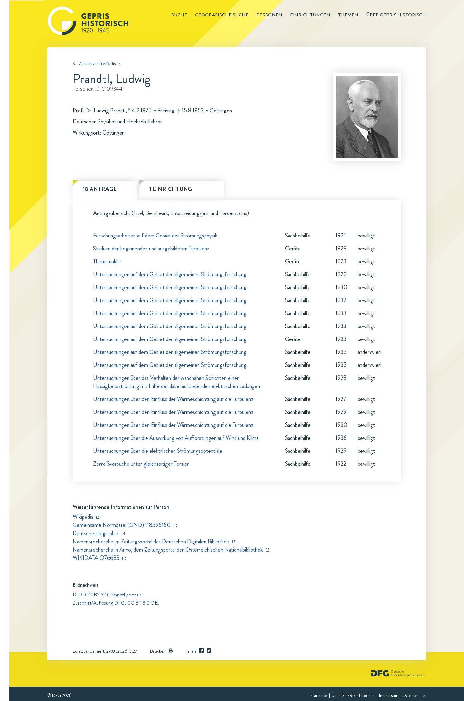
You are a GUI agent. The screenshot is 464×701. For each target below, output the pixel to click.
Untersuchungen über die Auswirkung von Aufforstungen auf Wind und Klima (176, 438)
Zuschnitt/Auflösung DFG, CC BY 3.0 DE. (116, 603)
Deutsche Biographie (95, 533)
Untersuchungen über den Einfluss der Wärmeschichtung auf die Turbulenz (173, 399)
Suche (179, 14)
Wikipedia (83, 517)
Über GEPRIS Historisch (353, 695)
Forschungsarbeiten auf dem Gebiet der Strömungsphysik (155, 235)
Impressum (388, 695)
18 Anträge (100, 189)
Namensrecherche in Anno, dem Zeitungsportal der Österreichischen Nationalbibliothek (168, 550)
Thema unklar (107, 261)
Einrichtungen (310, 14)
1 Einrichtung (170, 189)
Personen (269, 14)
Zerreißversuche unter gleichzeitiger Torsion (141, 464)
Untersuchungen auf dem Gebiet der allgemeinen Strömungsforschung (170, 274)
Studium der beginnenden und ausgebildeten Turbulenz (151, 248)
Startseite (318, 695)
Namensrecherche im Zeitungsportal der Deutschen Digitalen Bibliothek (151, 541)
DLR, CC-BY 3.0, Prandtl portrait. (108, 594)
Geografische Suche (221, 14)
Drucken (161, 651)
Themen (348, 14)
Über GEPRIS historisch (396, 14)
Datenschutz (414, 695)
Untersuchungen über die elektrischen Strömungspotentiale (157, 451)
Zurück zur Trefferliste (99, 63)
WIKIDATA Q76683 (96, 558)
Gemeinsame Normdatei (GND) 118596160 (121, 525)
